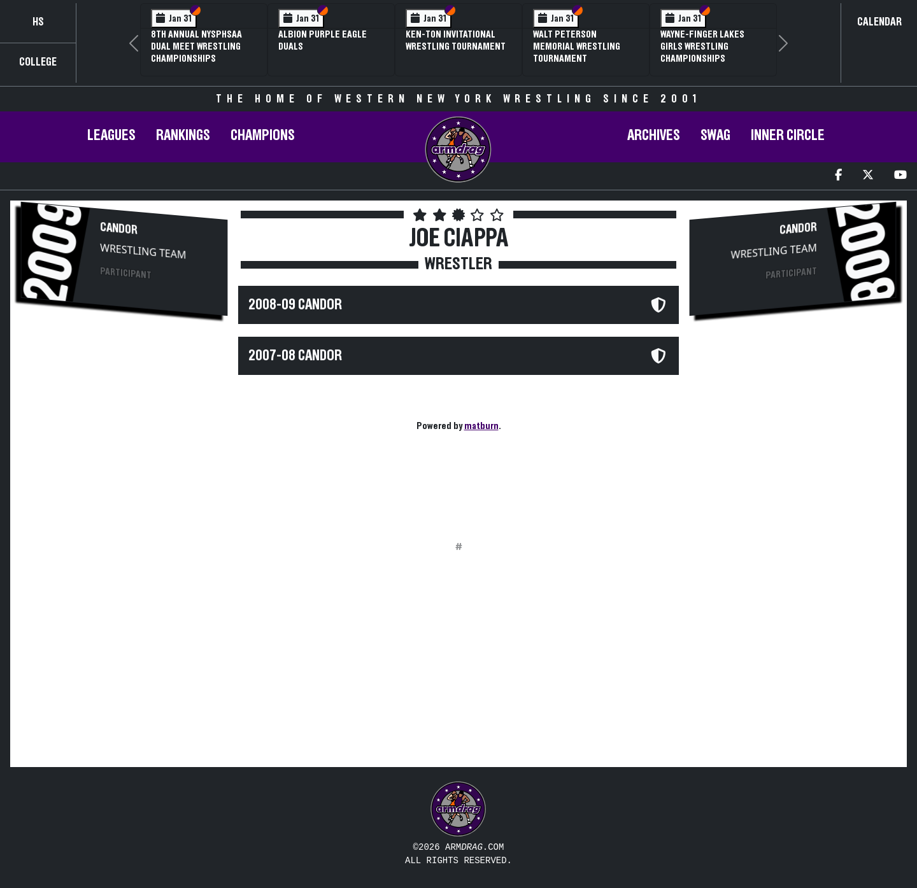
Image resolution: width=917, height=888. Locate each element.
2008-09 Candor (295, 305)
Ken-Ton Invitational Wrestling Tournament (456, 40)
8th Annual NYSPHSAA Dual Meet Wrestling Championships (196, 46)
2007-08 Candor (295, 355)
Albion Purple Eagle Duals (322, 40)
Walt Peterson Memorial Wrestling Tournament (576, 46)
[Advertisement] (124, 427)
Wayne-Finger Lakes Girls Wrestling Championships (702, 46)
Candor (119, 229)
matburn (481, 426)
